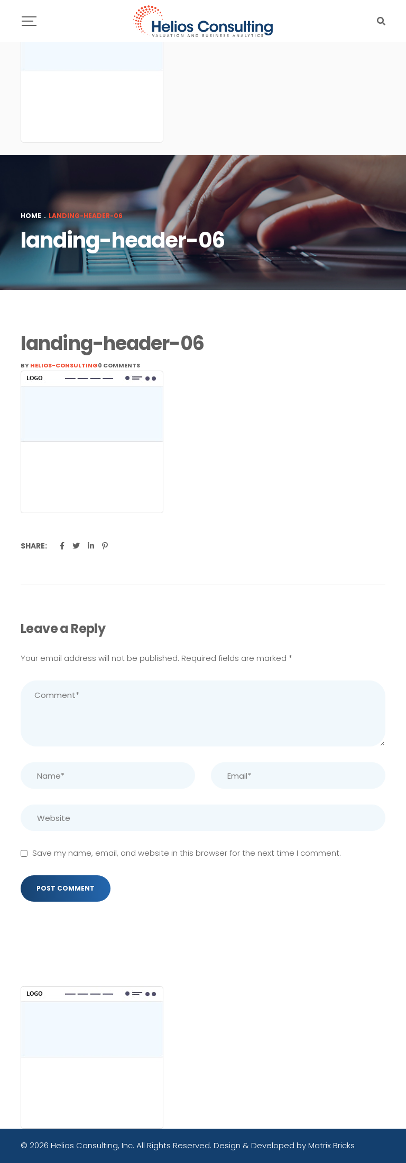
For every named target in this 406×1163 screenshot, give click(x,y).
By (59, 365)
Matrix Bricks (331, 1145)
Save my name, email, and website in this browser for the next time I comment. (186, 852)
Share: (34, 546)
